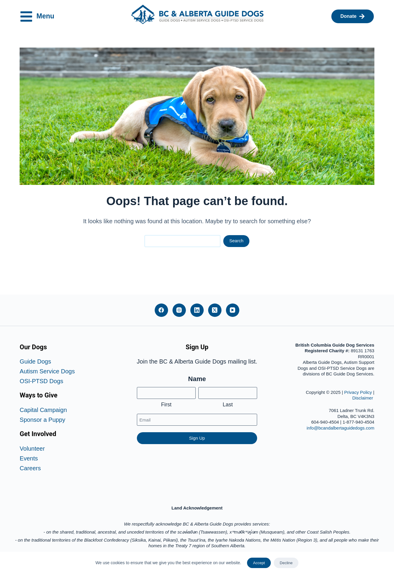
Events (29, 458)
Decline (286, 563)
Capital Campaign (43, 410)
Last (228, 405)
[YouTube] (232, 310)
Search (236, 240)
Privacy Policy (358, 392)
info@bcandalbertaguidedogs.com (340, 427)
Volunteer (32, 448)
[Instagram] (179, 310)
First (166, 405)
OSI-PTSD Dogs (41, 381)
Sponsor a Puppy (42, 419)
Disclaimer (363, 397)
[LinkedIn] (197, 310)
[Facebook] (161, 310)
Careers (30, 468)
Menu (41, 16)
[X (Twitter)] (214, 310)
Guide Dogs (35, 361)
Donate (352, 16)
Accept (259, 563)
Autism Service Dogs (47, 371)
